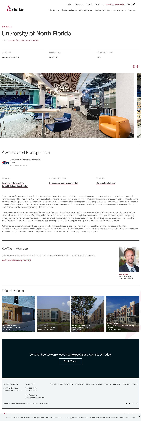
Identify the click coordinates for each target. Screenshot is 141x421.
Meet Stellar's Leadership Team (16, 260)
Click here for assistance (40, 403)
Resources (107, 384)
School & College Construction (15, 186)
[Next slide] (138, 66)
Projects (89, 4)
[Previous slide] (134, 66)
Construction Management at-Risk (63, 183)
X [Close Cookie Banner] (139, 416)
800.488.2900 (31, 391)
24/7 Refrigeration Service (115, 4)
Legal (133, 418)
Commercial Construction (13, 183)
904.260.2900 (31, 388)
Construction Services (105, 183)
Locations (98, 4)
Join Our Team (97, 384)
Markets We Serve (66, 384)
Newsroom (79, 4)
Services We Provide (82, 384)
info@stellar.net (31, 395)
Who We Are (54, 384)
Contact (69, 4)
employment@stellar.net (35, 398)
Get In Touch (70, 361)
